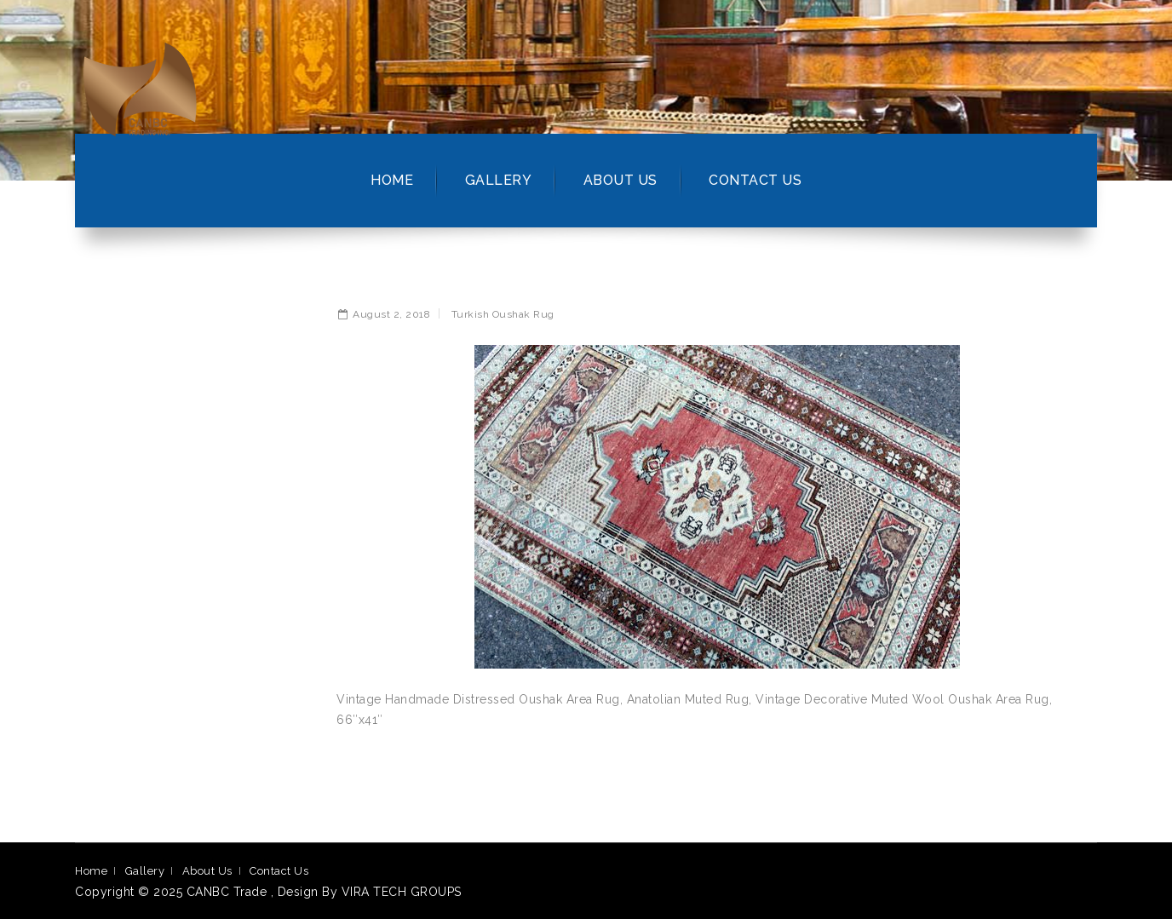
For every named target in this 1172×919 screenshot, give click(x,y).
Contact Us (755, 180)
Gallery (498, 180)
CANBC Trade (229, 892)
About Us (620, 180)
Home (392, 180)
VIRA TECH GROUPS (402, 892)
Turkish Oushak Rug (502, 314)
